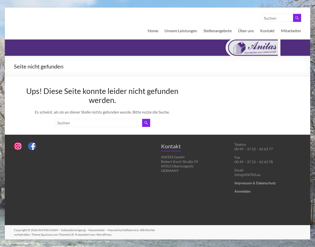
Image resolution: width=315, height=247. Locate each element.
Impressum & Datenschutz (255, 183)
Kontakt (267, 30)
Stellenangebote (217, 30)
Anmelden (242, 191)
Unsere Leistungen (181, 30)
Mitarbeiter (291, 30)
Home (153, 30)
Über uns (246, 30)
